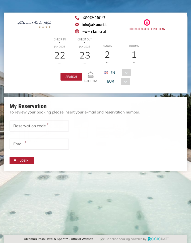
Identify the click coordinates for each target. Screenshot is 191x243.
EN (112, 72)
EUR (110, 81)
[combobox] (119, 72)
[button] (71, 77)
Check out (85, 39)
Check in (60, 39)
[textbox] (39, 126)
